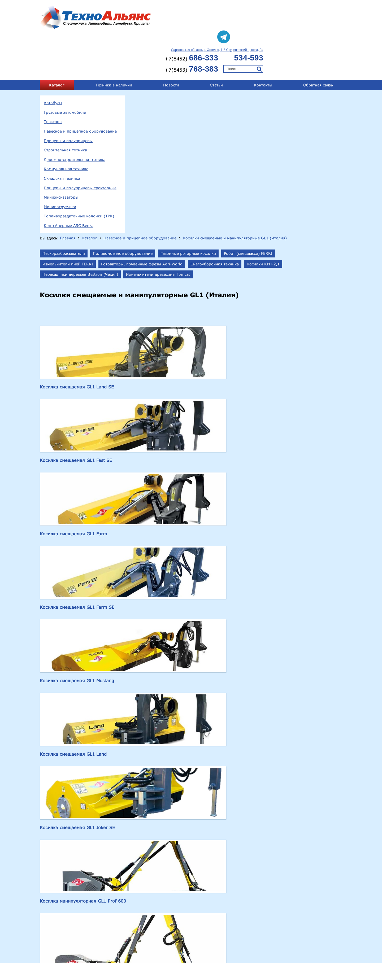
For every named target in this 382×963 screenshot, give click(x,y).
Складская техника (62, 136)
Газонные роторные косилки (281, 77)
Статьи (216, 43)
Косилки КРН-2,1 (208, 98)
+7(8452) (270, 16)
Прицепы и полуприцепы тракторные (80, 146)
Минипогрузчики (60, 165)
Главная (160, 56)
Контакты (263, 43)
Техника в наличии (114, 43)
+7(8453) (270, 27)
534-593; (296, 936)
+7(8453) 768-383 (323, 936)
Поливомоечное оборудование (216, 77)
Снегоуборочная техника (160, 98)
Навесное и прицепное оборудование (80, 89)
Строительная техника (65, 108)
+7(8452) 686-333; (267, 936)
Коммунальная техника (66, 127)
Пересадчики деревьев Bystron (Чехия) (270, 98)
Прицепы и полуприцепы (68, 99)
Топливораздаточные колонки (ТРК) (79, 174)
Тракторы (53, 80)
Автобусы (53, 61)
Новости (171, 43)
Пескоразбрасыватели (157, 77)
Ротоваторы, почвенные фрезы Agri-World (291, 87)
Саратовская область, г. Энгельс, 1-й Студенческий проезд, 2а (296, 8)
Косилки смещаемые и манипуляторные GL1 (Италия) (190, 61)
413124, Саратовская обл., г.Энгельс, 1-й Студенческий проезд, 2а (119, 937)
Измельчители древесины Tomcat (168, 108)
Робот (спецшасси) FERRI (160, 87)
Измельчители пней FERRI (217, 87)
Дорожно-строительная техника (74, 118)
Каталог (56, 43)
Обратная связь (318, 43)
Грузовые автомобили (65, 70)
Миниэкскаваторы (61, 155)
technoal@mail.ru (257, 945)
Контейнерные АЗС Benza (68, 184)
